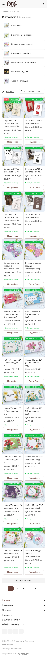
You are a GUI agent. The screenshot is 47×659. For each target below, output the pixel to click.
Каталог (6, 600)
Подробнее (12, 142)
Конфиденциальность (12, 648)
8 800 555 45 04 (10, 620)
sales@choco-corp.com (13, 624)
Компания (7, 605)
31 (36, 588)
